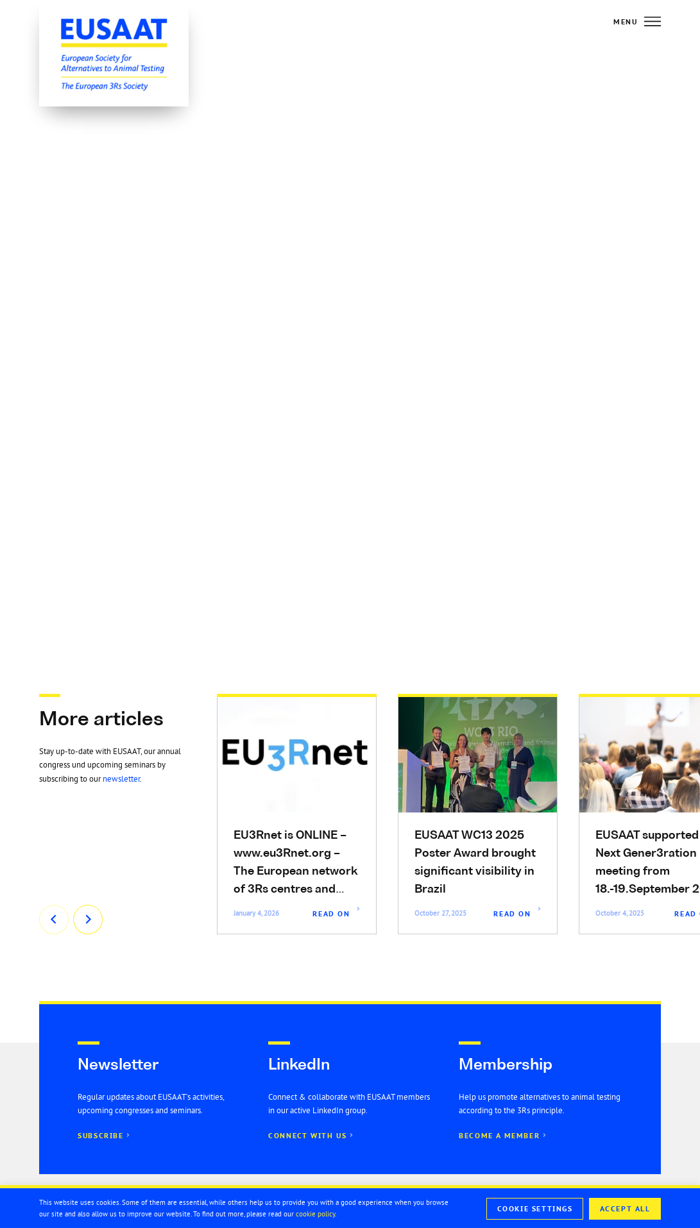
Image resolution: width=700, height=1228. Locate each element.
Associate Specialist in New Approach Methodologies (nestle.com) (526, 538)
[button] (341, 610)
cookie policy (315, 1213)
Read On (331, 913)
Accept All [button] (625, 1208)
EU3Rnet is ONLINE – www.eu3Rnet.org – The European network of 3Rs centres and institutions (295, 871)
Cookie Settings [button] (535, 1208)
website (547, 429)
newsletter (121, 778)
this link (369, 429)
